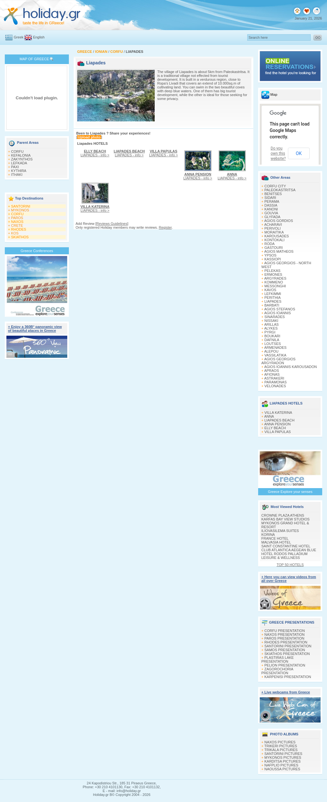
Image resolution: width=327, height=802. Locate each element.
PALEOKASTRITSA (280, 190)
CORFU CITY (275, 186)
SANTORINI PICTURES (283, 754)
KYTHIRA (19, 171)
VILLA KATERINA (278, 412)
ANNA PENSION (277, 424)
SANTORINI (20, 206)
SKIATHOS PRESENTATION (287, 654)
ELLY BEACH (275, 428)
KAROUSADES (277, 236)
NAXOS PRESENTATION (285, 634)
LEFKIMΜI (273, 294)
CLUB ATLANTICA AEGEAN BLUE (288, 550)
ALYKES (271, 328)
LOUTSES (273, 344)
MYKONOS (20, 210)
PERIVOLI (273, 228)
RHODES (18, 229)
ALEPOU (271, 351)
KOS (15, 233)
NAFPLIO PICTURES (281, 765)
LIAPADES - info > (95, 153)
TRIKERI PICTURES (280, 746)
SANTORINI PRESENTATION (288, 646)
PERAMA (272, 201)
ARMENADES (275, 347)
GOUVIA (271, 213)
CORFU (17, 151)
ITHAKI (16, 174)
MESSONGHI (275, 286)
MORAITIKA (274, 232)
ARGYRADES (275, 278)
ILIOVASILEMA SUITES (280, 531)
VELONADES (275, 386)
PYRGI (270, 332)
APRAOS (271, 370)
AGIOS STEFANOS (279, 309)
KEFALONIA (21, 155)
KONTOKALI (275, 240)
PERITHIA (273, 297)
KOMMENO (274, 282)
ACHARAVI (273, 224)
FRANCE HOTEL (275, 538)
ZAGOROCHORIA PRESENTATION (277, 671)
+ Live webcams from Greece (285, 692)
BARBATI (272, 305)
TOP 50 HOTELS (290, 565)
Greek (18, 37)
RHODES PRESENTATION (286, 642)
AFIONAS (272, 374)
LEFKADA (19, 163)
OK (299, 153)
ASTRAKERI (274, 378)
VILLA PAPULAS (278, 432)
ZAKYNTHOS (22, 159)
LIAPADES (273, 301)
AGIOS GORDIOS (278, 221)
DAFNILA (272, 340)
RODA (270, 244)
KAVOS (270, 290)
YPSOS (270, 255)
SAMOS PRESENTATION (285, 650)
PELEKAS (273, 271)
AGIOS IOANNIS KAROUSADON (290, 367)
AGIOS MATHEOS (278, 251)
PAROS (17, 218)
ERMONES (273, 274)
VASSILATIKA (276, 355)
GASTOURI (274, 248)
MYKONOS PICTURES (283, 757)
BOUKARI (273, 336)
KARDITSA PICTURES (283, 761)
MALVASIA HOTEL (276, 542)
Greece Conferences (36, 251)
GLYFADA (273, 217)
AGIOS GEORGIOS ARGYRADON (278, 361)
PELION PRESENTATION (285, 665)
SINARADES (275, 317)
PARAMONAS (276, 382)
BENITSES (273, 194)
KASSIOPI (273, 259)
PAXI (15, 167)
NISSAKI (271, 321)
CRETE (17, 225)
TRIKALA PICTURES (281, 750)
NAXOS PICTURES (280, 742)
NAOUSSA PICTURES (282, 769)
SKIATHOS (20, 237)
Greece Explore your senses (290, 492)
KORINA (268, 534)
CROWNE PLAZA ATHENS (282, 515)
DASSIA (271, 205)
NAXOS (17, 222)
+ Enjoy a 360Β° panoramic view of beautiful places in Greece (35, 328)
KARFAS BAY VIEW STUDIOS (285, 519)
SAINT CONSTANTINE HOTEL (285, 546)
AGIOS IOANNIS (277, 313)
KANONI (271, 209)
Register (165, 227)
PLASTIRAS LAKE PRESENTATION (277, 659)
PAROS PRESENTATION (285, 638)
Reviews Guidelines (111, 223)
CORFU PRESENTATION (285, 631)
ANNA (269, 416)
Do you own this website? (278, 153)
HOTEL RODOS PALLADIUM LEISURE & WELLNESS (284, 556)
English (39, 37)
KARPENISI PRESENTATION (288, 677)
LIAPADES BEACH (280, 420)
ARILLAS (271, 324)
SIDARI (270, 198)
